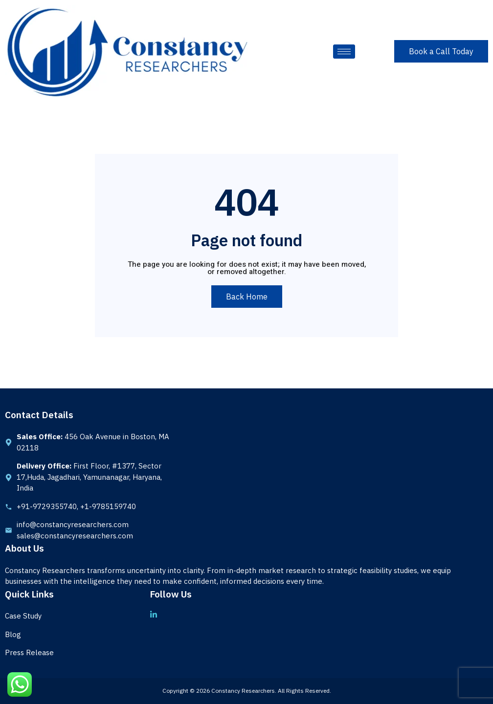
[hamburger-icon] (344, 51)
